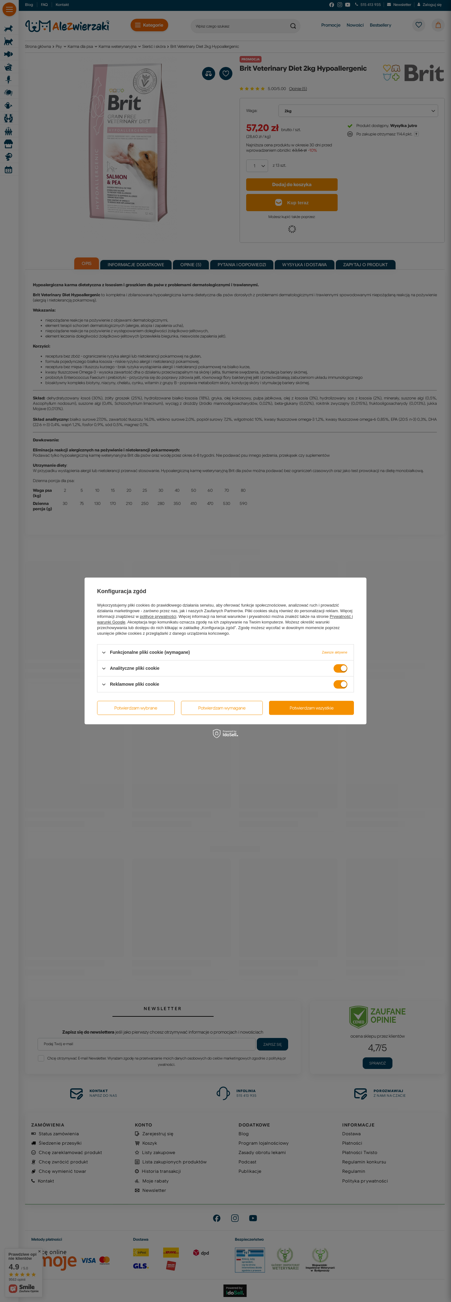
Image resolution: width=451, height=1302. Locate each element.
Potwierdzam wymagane (222, 708)
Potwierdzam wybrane (135, 708)
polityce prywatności (158, 616)
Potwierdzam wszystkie (312, 708)
